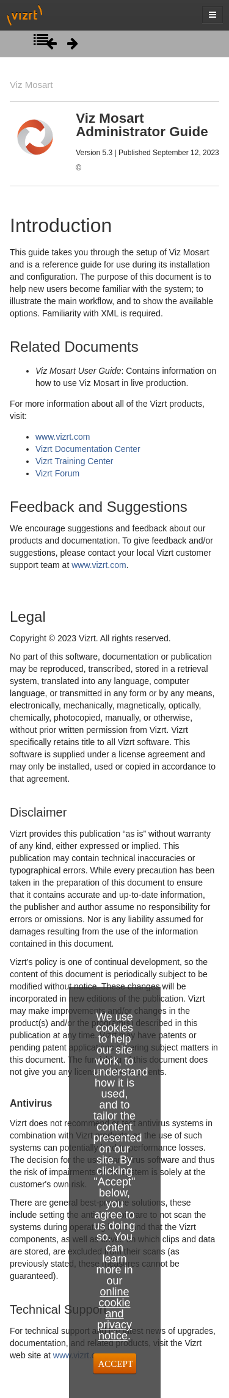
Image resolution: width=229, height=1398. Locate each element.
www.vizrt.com (62, 437)
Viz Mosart (31, 84)
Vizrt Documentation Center (87, 449)
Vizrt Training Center (74, 461)
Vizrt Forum (57, 473)
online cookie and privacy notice (114, 1314)
